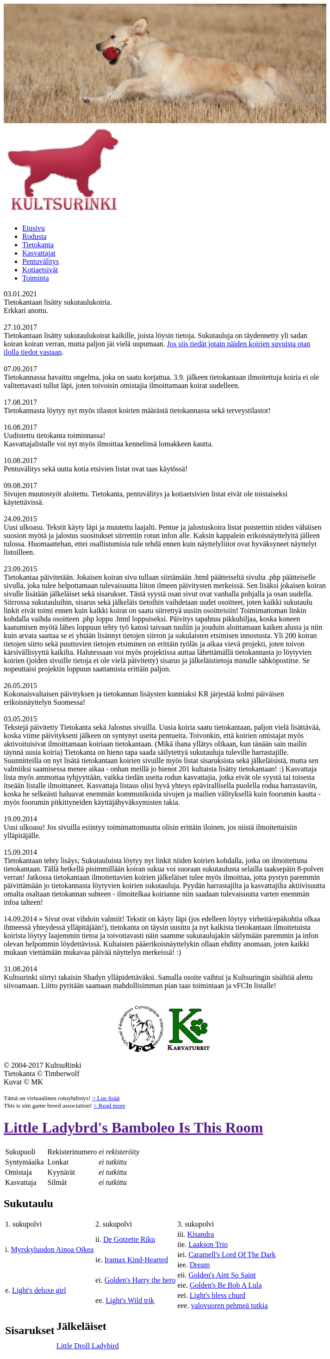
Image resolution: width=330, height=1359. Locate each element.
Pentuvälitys (40, 261)
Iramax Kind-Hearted (136, 1260)
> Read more (109, 1105)
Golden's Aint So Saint (222, 1275)
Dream (200, 1265)
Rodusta (34, 236)
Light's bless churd (217, 1295)
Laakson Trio (208, 1244)
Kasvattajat (39, 253)
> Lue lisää (105, 1098)
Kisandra (200, 1234)
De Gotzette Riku (129, 1239)
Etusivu (33, 228)
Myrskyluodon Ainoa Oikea (52, 1249)
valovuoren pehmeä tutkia (229, 1305)
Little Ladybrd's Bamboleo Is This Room (133, 1127)
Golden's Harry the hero (140, 1280)
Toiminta (35, 278)
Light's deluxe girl (39, 1290)
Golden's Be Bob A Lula (226, 1285)
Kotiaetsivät (40, 270)
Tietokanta (38, 245)
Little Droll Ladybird (87, 1346)
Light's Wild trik (130, 1300)
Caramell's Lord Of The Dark (231, 1255)
